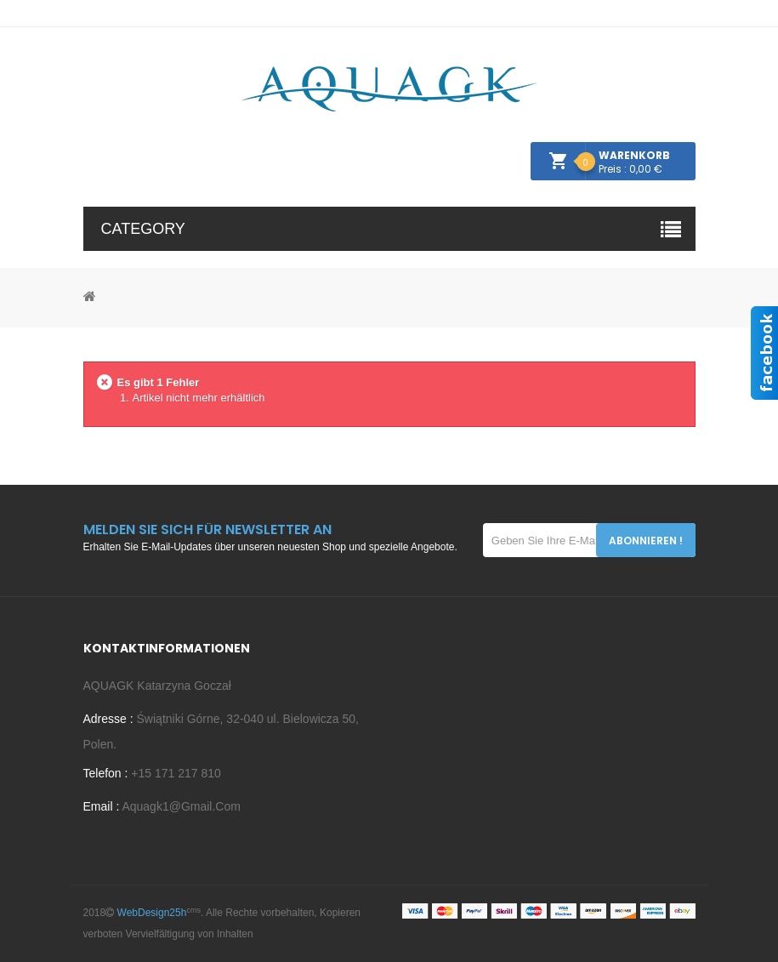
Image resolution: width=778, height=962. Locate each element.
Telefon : (105, 773)
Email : (101, 806)
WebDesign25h (152, 913)
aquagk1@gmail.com (180, 806)
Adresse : (108, 719)
